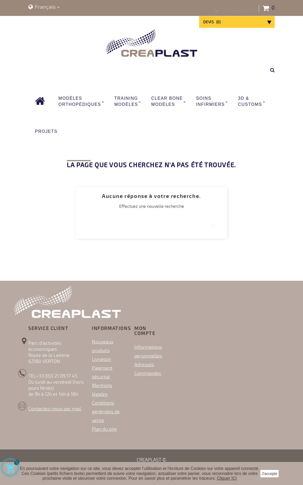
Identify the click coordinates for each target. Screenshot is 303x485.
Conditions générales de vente (106, 411)
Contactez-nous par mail (54, 409)
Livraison (101, 359)
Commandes (147, 373)
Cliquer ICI (227, 478)
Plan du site (104, 429)
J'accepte (269, 474)
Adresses (144, 365)
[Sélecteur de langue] (44, 7)
